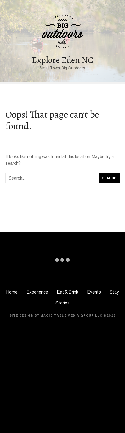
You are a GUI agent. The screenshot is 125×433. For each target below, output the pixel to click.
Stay (114, 292)
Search (109, 178)
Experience (37, 292)
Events (94, 292)
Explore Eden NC (62, 60)
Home (12, 292)
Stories (62, 303)
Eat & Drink (67, 292)
